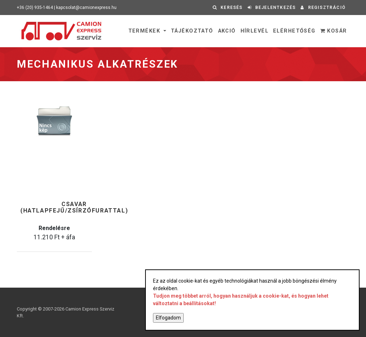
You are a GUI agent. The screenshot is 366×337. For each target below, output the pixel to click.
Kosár (333, 31)
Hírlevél (255, 31)
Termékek (145, 31)
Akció (227, 31)
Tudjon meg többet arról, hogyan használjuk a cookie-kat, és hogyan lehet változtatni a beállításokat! (240, 299)
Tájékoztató (192, 31)
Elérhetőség (294, 31)
